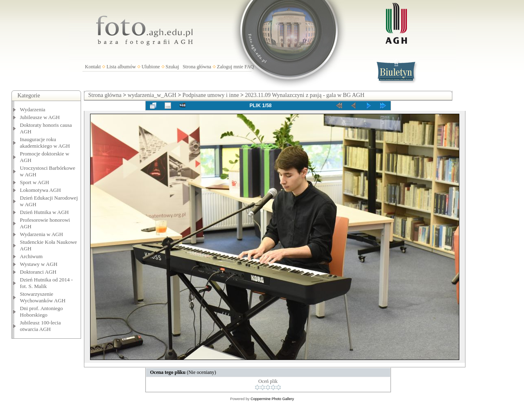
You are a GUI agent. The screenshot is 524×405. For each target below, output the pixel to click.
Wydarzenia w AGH (41, 234)
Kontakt (93, 67)
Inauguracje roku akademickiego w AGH (45, 142)
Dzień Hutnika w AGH (44, 212)
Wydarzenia (32, 109)
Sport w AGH (35, 182)
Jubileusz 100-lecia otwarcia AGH (40, 326)
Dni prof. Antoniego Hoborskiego (41, 311)
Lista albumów (121, 67)
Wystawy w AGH (39, 264)
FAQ (249, 67)
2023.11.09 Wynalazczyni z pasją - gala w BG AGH (305, 95)
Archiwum (31, 256)
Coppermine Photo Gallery (272, 399)
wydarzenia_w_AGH (152, 95)
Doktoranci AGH (38, 272)
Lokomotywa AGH (40, 190)
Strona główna (197, 67)
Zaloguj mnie (230, 67)
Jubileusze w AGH (40, 117)
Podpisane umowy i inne (211, 95)
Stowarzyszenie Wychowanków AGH (43, 297)
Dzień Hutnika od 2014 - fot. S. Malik (46, 283)
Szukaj (172, 67)
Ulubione (151, 67)
